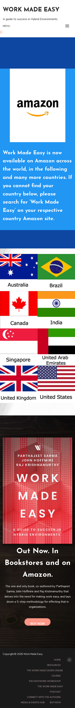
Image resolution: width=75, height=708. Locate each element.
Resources (54, 665)
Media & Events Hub (33, 702)
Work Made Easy (31, 10)
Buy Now (37, 623)
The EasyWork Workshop (45, 681)
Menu (6, 26)
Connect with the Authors (44, 697)
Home (57, 659)
